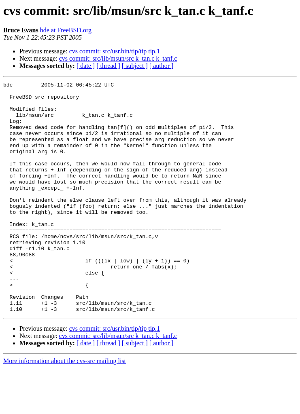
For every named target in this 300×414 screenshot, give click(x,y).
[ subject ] (135, 65)
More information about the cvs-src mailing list (64, 406)
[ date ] (86, 65)
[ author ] (161, 65)
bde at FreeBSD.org (65, 30)
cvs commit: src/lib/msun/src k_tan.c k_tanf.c (118, 58)
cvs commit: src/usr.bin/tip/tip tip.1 (114, 51)
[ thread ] (108, 65)
